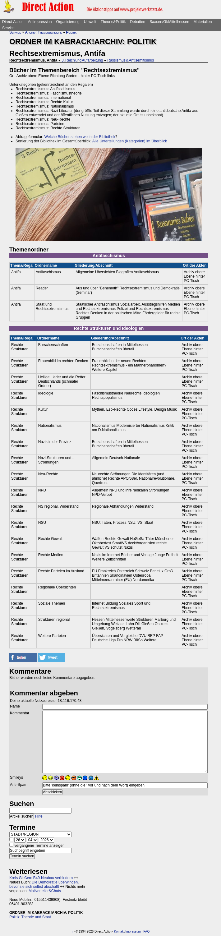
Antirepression (40, 22)
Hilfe (39, 816)
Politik (71, 32)
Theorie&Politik (113, 22)
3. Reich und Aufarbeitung (82, 60)
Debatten (137, 22)
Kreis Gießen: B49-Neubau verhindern (41, 878)
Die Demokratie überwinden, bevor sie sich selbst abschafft (44, 884)
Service (8, 28)
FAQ (146, 931)
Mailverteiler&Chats (45, 891)
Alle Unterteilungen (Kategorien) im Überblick (129, 141)
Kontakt (119, 931)
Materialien (203, 22)
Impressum (132, 931)
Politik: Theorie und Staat (30, 917)
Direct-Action (13, 22)
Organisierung (67, 22)
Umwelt (90, 22)
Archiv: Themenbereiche (43, 32)
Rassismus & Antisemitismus (130, 60)
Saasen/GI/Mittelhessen (169, 22)
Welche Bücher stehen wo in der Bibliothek (79, 137)
